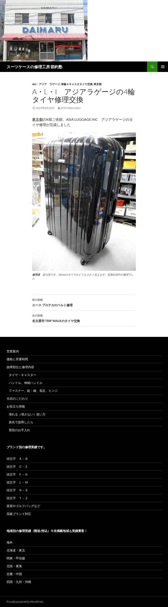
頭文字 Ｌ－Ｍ (17, 482)
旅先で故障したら (21, 422)
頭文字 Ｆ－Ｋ (17, 474)
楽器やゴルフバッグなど (23, 506)
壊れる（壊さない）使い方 (27, 414)
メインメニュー (163, 66)
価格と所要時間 (17, 359)
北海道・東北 (16, 550)
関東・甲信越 (16, 558)
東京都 (98, 84)
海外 (10, 542)
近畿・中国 (14, 574)
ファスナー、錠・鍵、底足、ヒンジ (33, 390)
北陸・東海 (14, 566)
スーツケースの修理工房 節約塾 (34, 66)
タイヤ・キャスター (22, 375)
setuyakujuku (71, 108)
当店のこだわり (17, 398)
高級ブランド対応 (19, 514)
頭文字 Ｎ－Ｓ (17, 490)
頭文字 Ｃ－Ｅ (17, 466)
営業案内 (13, 351)
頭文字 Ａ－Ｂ (17, 458)
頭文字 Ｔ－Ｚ (17, 498)
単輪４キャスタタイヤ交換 (77, 84)
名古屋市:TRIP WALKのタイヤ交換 (84, 318)
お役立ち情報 (16, 406)
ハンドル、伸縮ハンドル (25, 383)
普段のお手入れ (19, 430)
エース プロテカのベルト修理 (84, 302)
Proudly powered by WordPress (25, 601)
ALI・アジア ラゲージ (46, 84)
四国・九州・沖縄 (19, 582)
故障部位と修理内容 (20, 367)
